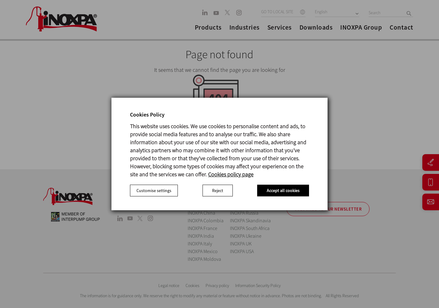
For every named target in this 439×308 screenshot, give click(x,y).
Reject (217, 190)
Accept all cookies (283, 190)
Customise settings (153, 190)
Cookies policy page (230, 174)
